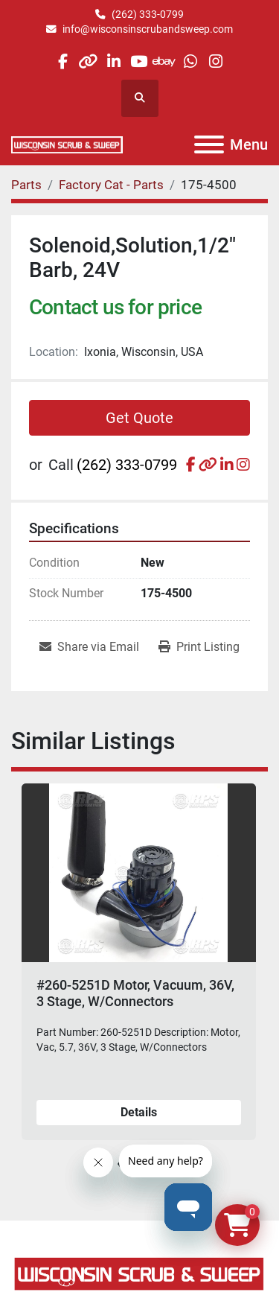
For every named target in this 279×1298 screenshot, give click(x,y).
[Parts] (26, 184)
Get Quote (139, 418)
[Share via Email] (89, 647)
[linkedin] (113, 61)
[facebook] (62, 61)
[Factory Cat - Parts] (111, 184)
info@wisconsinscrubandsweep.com (147, 29)
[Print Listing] (199, 647)
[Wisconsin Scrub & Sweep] (139, 1272)
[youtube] (138, 61)
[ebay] (165, 61)
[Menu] (209, 144)
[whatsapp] (190, 61)
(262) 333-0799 (148, 14)
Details (139, 1112)
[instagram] (215, 61)
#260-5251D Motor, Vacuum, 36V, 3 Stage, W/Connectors (135, 993)
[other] (88, 61)
